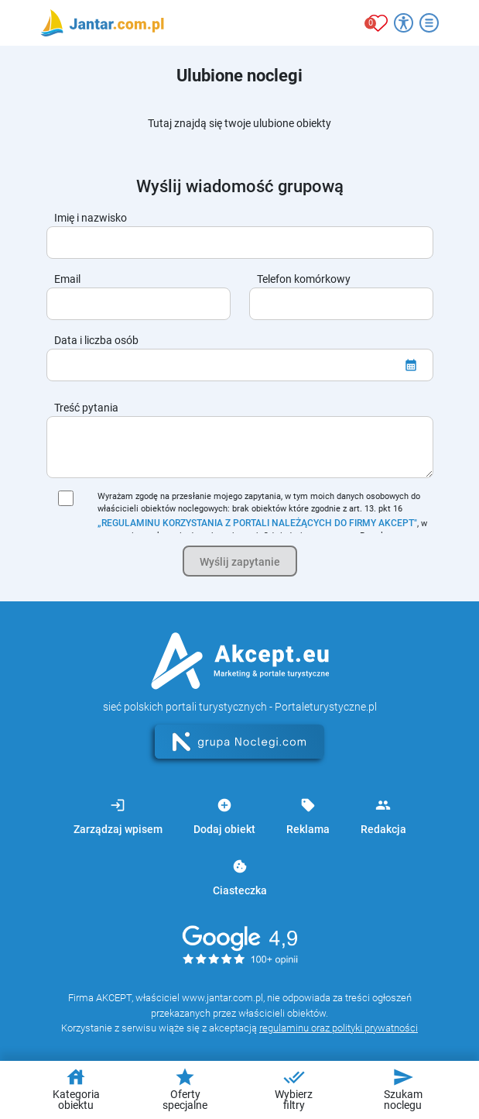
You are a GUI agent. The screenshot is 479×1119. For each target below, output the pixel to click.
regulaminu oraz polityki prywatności (338, 1028)
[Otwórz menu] (429, 23)
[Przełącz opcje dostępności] (403, 23)
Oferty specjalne (185, 1088)
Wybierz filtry (294, 1088)
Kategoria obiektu (76, 1088)
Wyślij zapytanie (240, 562)
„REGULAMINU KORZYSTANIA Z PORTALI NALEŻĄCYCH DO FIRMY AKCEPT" (257, 523)
